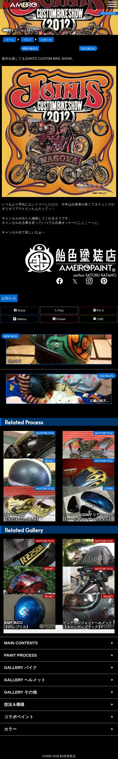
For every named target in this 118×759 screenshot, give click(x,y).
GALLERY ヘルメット (24, 680)
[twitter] (74, 281)
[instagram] (89, 281)
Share (19, 310)
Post (59, 310)
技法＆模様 (14, 704)
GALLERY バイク (20, 667)
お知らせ (46, 39)
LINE (98, 319)
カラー (10, 729)
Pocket (59, 319)
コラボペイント (19, 717)
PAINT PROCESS (20, 655)
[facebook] (59, 281)
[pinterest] (103, 281)
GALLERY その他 (20, 692)
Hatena (19, 319)
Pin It (98, 310)
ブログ (27, 39)
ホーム (10, 39)
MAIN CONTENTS (21, 643)
